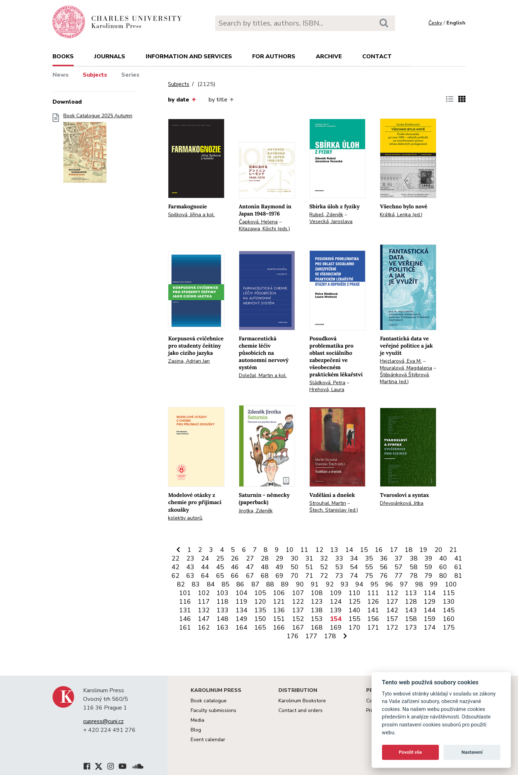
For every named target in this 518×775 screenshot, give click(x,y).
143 (411, 610)
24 (205, 558)
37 (399, 558)
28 (265, 558)
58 (414, 567)
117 (204, 601)
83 (196, 584)
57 (399, 567)
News (61, 75)
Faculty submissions (213, 710)
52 (324, 567)
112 (392, 593)
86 (240, 584)
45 (220, 567)
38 (414, 558)
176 (293, 636)
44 (205, 567)
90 (300, 584)
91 (315, 584)
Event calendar (208, 739)
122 (298, 601)
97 (404, 584)
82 (181, 584)
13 (334, 549)
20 (438, 549)
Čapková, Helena (258, 221)
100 (451, 584)
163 (222, 627)
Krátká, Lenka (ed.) (401, 214)
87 (255, 584)
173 (411, 627)
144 (430, 610)
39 (428, 558)
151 (279, 619)
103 (222, 593)
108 (317, 593)
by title (221, 100)
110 (354, 593)
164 (241, 627)
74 (354, 575)
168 (317, 627)
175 (449, 627)
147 (204, 619)
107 (298, 593)
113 (411, 593)
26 (235, 558)
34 (354, 558)
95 (374, 584)
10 (290, 549)
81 (458, 575)
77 (399, 575)
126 (373, 601)
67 (250, 575)
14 (349, 549)
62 (176, 575)
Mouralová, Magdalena (406, 367)
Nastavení (472, 752)
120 (260, 601)
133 (222, 610)
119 (241, 601)
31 (309, 558)
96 (389, 584)
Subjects (95, 75)
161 (185, 627)
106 (279, 593)
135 (260, 610)
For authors (273, 56)
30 (295, 558)
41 (458, 558)
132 (204, 610)
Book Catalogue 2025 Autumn (97, 150)
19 (423, 549)
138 (317, 610)
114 (430, 593)
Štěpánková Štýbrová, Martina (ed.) (405, 378)
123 (317, 601)
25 (220, 558)
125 (354, 601)
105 (260, 593)
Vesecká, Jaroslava (331, 221)
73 (339, 575)
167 (298, 627)
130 (449, 601)
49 (279, 567)
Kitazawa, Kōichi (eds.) (264, 228)
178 (330, 636)
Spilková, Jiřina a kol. (191, 214)
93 (345, 584)
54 (354, 567)
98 (419, 584)
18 (409, 549)
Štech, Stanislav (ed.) (333, 510)
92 (330, 584)
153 (317, 619)
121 (279, 601)
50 (295, 567)
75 (369, 575)
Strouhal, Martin (327, 503)
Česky (435, 22)
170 (354, 627)
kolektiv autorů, (185, 518)
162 (204, 627)
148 (222, 619)
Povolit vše (410, 752)
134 (241, 610)
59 (428, 567)
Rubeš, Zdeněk (326, 214)
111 (373, 593)
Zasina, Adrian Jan (189, 361)
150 (260, 619)
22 (176, 558)
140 (354, 610)
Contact (377, 56)
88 (270, 584)
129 (430, 601)
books (63, 56)
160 (449, 619)
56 (384, 567)
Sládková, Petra (327, 382)
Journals (109, 56)
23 (190, 558)
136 (279, 610)
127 (392, 601)
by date (181, 100)
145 (449, 610)
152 (298, 619)
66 (235, 575)
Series (130, 75)
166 (279, 627)
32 (324, 558)
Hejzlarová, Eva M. (401, 361)
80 (443, 575)
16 (379, 549)
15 (364, 549)
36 (384, 558)
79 (428, 575)
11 (304, 549)
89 (285, 584)
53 (339, 567)
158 (411, 619)
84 (211, 584)
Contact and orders (300, 710)
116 (185, 601)
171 (373, 627)
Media (197, 720)
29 (279, 558)
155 (354, 619)
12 (319, 549)
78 (414, 575)
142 (392, 610)
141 (373, 610)
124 (336, 601)
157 (392, 619)
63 (190, 575)
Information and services (189, 56)
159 (430, 619)
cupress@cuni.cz (103, 721)
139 (336, 610)
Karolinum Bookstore (302, 700)
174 (430, 627)
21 (453, 549)
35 (369, 558)
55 (369, 567)
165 (260, 627)
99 (434, 584)
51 (309, 567)
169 (336, 627)
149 (241, 619)
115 (449, 593)
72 (324, 575)
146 (185, 619)
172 (392, 627)
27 (250, 558)
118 (222, 601)
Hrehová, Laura (326, 389)
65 (220, 575)
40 (443, 558)
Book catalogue (209, 700)
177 (311, 636)
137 (298, 610)
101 (185, 593)
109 (336, 593)
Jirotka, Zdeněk (256, 510)
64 (205, 575)
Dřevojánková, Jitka (401, 503)
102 (204, 593)
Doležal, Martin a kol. (263, 375)
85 (226, 584)
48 (265, 567)
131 (185, 610)
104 (241, 593)
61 (458, 567)
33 (339, 558)
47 (250, 567)
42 (176, 567)
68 (265, 575)
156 (373, 619)
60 (443, 567)
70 (295, 575)
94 (359, 584)
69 (279, 575)
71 (309, 575)
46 (235, 567)
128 (411, 601)
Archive (329, 56)
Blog (196, 729)
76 (384, 575)
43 (190, 567)
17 (394, 549)
